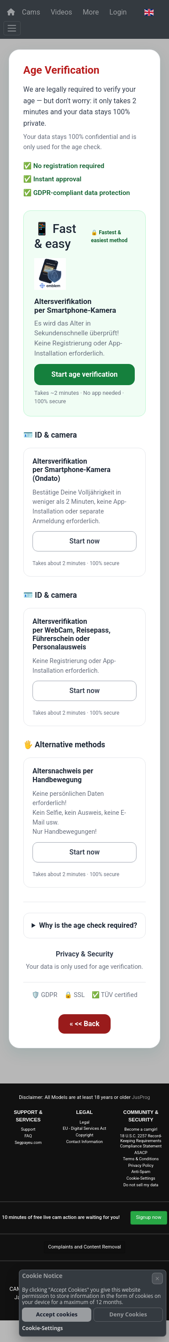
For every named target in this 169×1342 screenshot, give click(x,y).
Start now (84, 541)
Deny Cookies (128, 1314)
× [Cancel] (157, 1278)
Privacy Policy (141, 1165)
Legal (84, 1122)
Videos (61, 12)
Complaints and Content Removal (84, 1247)
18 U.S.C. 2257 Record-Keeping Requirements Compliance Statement (141, 1140)
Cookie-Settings (140, 1178)
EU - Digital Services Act (84, 1128)
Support (28, 1129)
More (91, 12)
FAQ (28, 1135)
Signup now (149, 1217)
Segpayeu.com (27, 1142)
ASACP (140, 1152)
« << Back (85, 1024)
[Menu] (12, 28)
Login (117, 12)
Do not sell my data (140, 1184)
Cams (31, 12)
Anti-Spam (140, 1171)
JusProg (141, 1097)
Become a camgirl (140, 1129)
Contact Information (84, 1141)
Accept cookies (57, 1314)
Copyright (84, 1134)
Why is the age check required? (88, 925)
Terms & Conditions (140, 1158)
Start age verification (84, 374)
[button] (149, 12)
